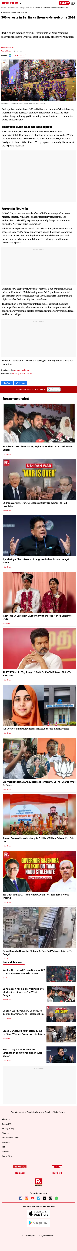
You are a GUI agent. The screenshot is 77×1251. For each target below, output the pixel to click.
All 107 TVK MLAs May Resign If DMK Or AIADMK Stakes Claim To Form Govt (37, 674)
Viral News (6, 623)
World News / (13, 8)
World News (6, 51)
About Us (6, 1119)
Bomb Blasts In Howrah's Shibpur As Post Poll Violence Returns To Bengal (37, 952)
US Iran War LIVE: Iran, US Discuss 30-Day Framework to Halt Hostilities (35, 504)
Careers (5, 1151)
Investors (6, 1142)
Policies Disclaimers (10, 1137)
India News (7, 567)
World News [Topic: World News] (20, 383)
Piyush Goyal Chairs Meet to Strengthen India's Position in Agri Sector (36, 561)
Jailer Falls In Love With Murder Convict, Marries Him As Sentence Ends (37, 617)
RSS (3, 1147)
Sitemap (5, 1133)
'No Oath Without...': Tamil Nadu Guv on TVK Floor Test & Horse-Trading (36, 896)
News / (4, 8)
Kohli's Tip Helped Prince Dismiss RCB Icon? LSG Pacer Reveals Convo (24, 972)
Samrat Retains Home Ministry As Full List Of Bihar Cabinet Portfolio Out (38, 840)
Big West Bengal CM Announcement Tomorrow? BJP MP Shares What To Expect (39, 783)
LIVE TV (64, 3)
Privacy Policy (8, 1128)
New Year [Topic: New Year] (7, 383)
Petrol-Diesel (7, 1156)
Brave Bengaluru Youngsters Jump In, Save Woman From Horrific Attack (24, 1032)
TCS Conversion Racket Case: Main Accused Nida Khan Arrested (36, 728)
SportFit (5, 978)
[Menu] (73, 3)
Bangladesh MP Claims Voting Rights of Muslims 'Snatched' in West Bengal (38, 448)
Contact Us (7, 1124)
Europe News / (26, 8)
